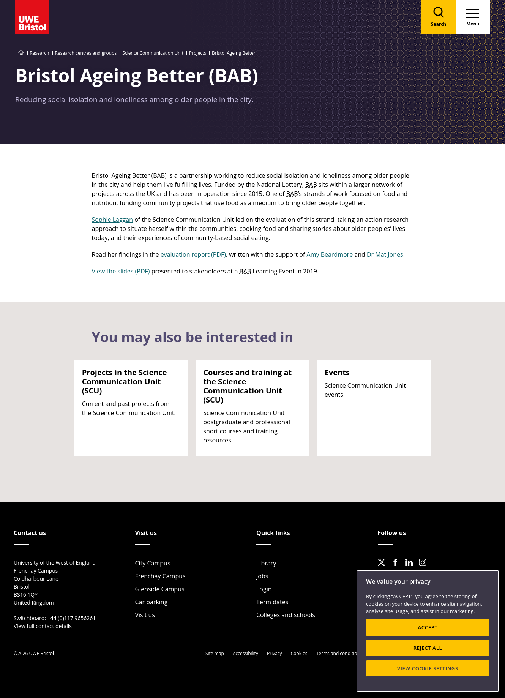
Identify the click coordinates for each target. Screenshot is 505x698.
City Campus (152, 563)
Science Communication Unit (152, 53)
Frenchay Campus (160, 576)
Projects (197, 53)
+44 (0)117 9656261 (71, 618)
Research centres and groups (86, 53)
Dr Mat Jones (385, 254)
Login (264, 589)
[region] (428, 631)
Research (39, 53)
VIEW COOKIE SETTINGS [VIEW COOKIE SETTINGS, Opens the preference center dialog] (427, 668)
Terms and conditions (339, 653)
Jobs (262, 576)
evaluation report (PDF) (193, 254)
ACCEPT (427, 627)
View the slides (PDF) (121, 271)
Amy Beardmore (330, 254)
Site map (214, 653)
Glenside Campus (160, 589)
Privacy (274, 653)
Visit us (145, 615)
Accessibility (245, 653)
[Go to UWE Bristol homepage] (21, 53)
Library (266, 563)
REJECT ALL (427, 647)
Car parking (151, 602)
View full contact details (43, 626)
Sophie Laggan (112, 219)
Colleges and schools (285, 615)
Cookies (299, 653)
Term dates (272, 602)
